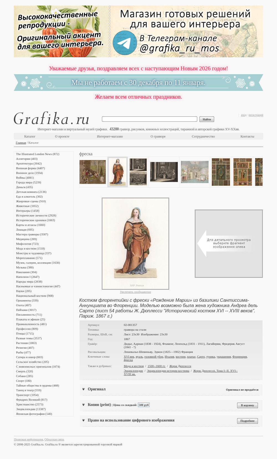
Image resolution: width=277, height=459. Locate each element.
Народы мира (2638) (29, 281)
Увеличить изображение (135, 291)
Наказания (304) (26, 272)
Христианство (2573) (29, 404)
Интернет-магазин (110, 136)
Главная (21, 142)
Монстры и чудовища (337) (33, 253)
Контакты (247, 136)
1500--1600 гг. (157, 366)
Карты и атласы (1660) (30, 224)
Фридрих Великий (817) (31, 399)
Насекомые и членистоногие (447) (38, 286)
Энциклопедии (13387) (31, 409)
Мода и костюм (134, 366)
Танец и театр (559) (28, 390)
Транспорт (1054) (27, 394)
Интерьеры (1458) (27, 210)
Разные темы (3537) (29, 338)
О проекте (62, 136)
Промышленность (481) (31, 324)
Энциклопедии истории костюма (168, 370)
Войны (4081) (25, 177)
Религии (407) (25, 347)
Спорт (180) (23, 380)
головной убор (153, 356)
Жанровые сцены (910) (31, 201)
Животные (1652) (27, 206)
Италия (169, 356)
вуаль (139, 356)
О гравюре (158, 136)
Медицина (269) (26, 239)
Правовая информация (28, 439)
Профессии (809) (27, 328)
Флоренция (239, 356)
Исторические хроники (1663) (35, 220)
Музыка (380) (25, 267)
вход (244, 114)
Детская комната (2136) (31, 191)
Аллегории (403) (26, 158)
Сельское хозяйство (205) (32, 361)
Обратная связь (54, 439)
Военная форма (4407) (30, 168)
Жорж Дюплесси (180, 366)
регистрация (255, 114)
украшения (224, 356)
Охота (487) (23, 305)
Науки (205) (24, 291)
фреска (128, 359)
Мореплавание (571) (29, 258)
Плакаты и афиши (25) (30, 319)
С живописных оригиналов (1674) (38, 366)
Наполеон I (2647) (27, 276)
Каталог (29, 136)
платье (191, 356)
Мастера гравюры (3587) (32, 234)
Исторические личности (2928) (36, 215)
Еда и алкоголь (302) (29, 196)
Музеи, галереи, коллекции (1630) (38, 262)
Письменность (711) (29, 314)
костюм (180, 356)
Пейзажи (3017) (26, 309)
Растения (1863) (26, 343)
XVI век (129, 356)
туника (210, 356)
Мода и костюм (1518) (30, 248)
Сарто (201, 356)
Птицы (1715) (25, 333)
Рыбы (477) (23, 352)
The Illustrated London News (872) (37, 154)
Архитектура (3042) (29, 163)
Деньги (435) (24, 187)
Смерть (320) (24, 371)
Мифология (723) (27, 243)
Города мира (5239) (28, 182)
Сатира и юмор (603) (29, 357)
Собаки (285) (24, 376)
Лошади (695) (25, 229)
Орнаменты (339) (27, 300)
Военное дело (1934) (29, 172)
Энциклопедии (133, 370)
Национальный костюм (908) (34, 295)
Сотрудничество (203, 136)
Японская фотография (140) (34, 413)
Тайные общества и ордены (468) (37, 385)
